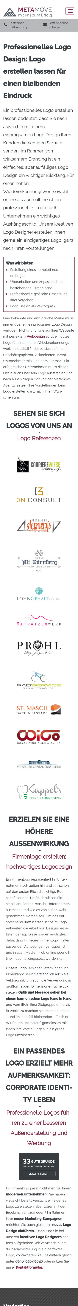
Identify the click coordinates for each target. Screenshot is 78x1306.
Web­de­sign (36, 336)
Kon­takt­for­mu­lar (29, 1267)
